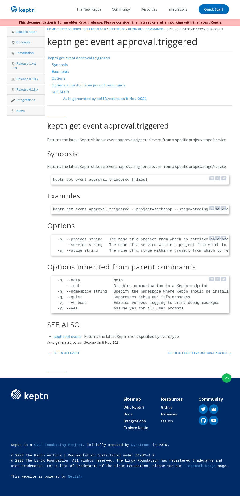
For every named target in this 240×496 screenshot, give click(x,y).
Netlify (75, 477)
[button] (26, 32)
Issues (167, 421)
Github (167, 407)
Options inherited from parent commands (88, 85)
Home (51, 29)
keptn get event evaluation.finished (199, 353)
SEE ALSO (60, 92)
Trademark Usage (200, 466)
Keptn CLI (135, 29)
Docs (128, 414)
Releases (169, 414)
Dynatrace (140, 445)
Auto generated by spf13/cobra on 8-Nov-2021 (105, 98)
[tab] (26, 32)
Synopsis (60, 64)
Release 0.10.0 (94, 29)
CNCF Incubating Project (58, 445)
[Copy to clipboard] (223, 178)
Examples (60, 71)
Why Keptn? (134, 407)
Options (58, 78)
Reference (117, 29)
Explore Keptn (136, 428)
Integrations (135, 421)
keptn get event (67, 336)
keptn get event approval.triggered (79, 58)
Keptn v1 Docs (69, 29)
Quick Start (213, 9)
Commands (154, 29)
